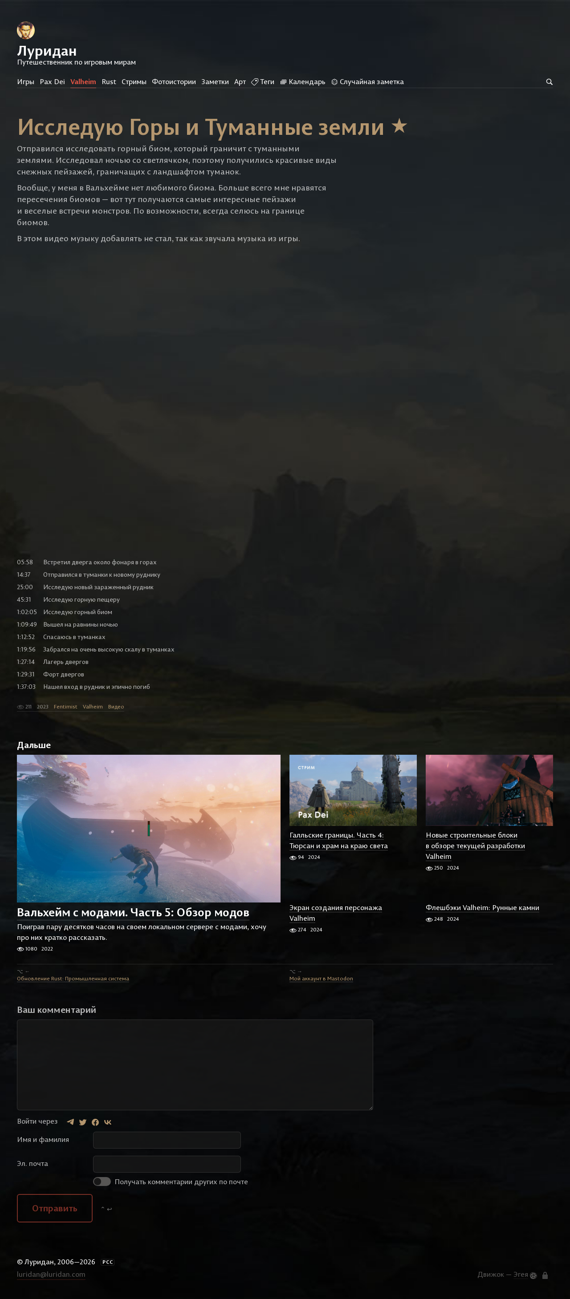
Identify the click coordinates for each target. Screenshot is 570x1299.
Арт (240, 81)
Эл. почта (32, 1163)
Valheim (83, 81)
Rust (109, 81)
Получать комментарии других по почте (170, 1181)
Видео (116, 706)
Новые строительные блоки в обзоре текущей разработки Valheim (475, 845)
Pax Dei (52, 81)
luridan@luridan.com (51, 1274)
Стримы (134, 81)
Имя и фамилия (43, 1139)
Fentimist (65, 706)
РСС (107, 1262)
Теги (262, 81)
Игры (25, 81)
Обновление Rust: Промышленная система (73, 978)
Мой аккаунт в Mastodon (321, 978)
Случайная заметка (367, 81)
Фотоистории (174, 81)
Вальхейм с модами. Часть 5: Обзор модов (133, 912)
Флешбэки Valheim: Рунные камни (482, 907)
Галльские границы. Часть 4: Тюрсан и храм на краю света (338, 840)
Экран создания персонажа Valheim (335, 913)
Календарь (303, 81)
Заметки (215, 81)
